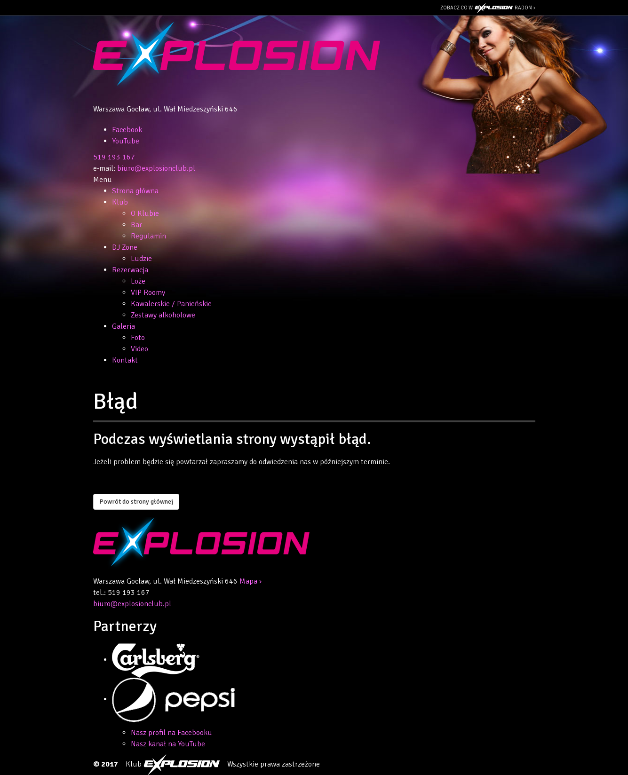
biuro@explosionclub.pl (156, 168)
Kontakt (125, 360)
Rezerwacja (130, 270)
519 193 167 (114, 157)
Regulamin (148, 236)
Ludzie (141, 258)
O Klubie (145, 213)
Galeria (123, 326)
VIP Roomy (148, 292)
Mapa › (250, 581)
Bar (136, 224)
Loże (138, 281)
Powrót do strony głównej (136, 502)
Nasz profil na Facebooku (171, 732)
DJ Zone (124, 247)
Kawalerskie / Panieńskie (171, 303)
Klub (120, 202)
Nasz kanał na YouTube (168, 744)
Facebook (127, 129)
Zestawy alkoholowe (163, 315)
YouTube (125, 141)
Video (139, 349)
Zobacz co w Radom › (487, 8)
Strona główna (135, 191)
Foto (138, 337)
